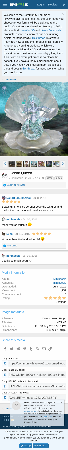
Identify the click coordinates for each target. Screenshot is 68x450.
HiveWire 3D (27, 30)
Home (6, 419)
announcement (31, 411)
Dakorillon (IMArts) (18, 197)
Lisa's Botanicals (51, 30)
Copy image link (10, 358)
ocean (50, 178)
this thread (28, 68)
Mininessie (59, 278)
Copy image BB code (13, 369)
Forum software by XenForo (28, 426)
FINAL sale (47, 417)
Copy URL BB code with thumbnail (20, 381)
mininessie (17, 178)
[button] (5, 4)
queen (59, 178)
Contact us (8, 416)
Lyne (9, 233)
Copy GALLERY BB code (15, 392)
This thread (38, 37)
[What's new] (63, 4)
